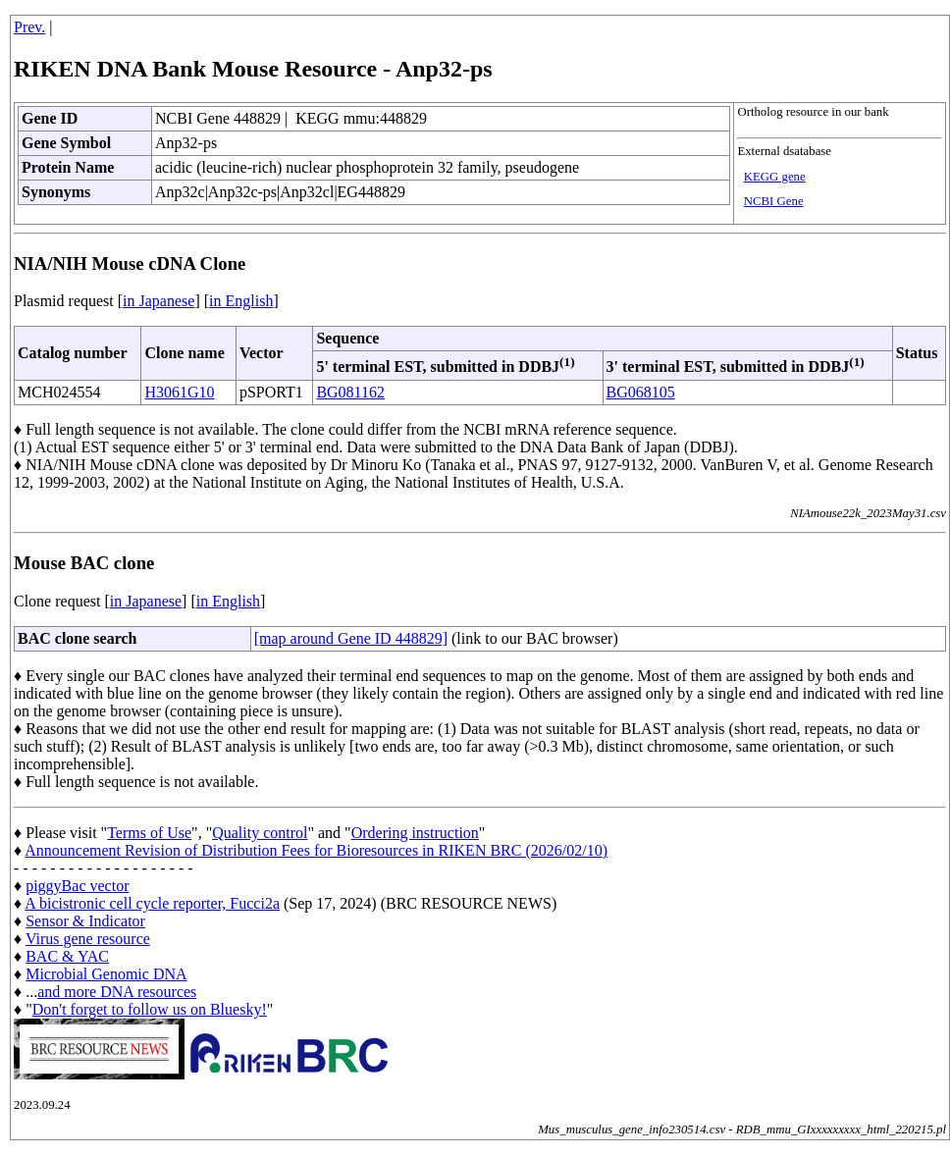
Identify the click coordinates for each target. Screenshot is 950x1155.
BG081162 (350, 392)
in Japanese (158, 300)
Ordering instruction (415, 832)
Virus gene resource (88, 938)
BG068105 (641, 392)
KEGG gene (775, 177)
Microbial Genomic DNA (106, 974)
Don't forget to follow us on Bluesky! (149, 1009)
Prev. (29, 27)
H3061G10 (179, 392)
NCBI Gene (774, 201)
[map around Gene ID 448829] (351, 638)
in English (241, 300)
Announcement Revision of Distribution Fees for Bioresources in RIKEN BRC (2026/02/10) (316, 850)
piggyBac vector (77, 885)
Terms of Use (149, 832)
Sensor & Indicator (85, 921)
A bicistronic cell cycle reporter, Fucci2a (152, 903)
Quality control (259, 832)
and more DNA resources (116, 991)
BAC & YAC (67, 956)
